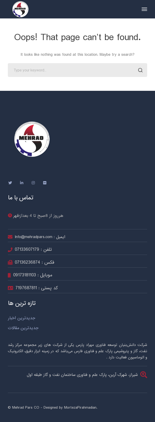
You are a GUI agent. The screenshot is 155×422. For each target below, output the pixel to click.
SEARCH (139, 71)
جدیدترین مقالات (23, 328)
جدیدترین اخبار (21, 318)
